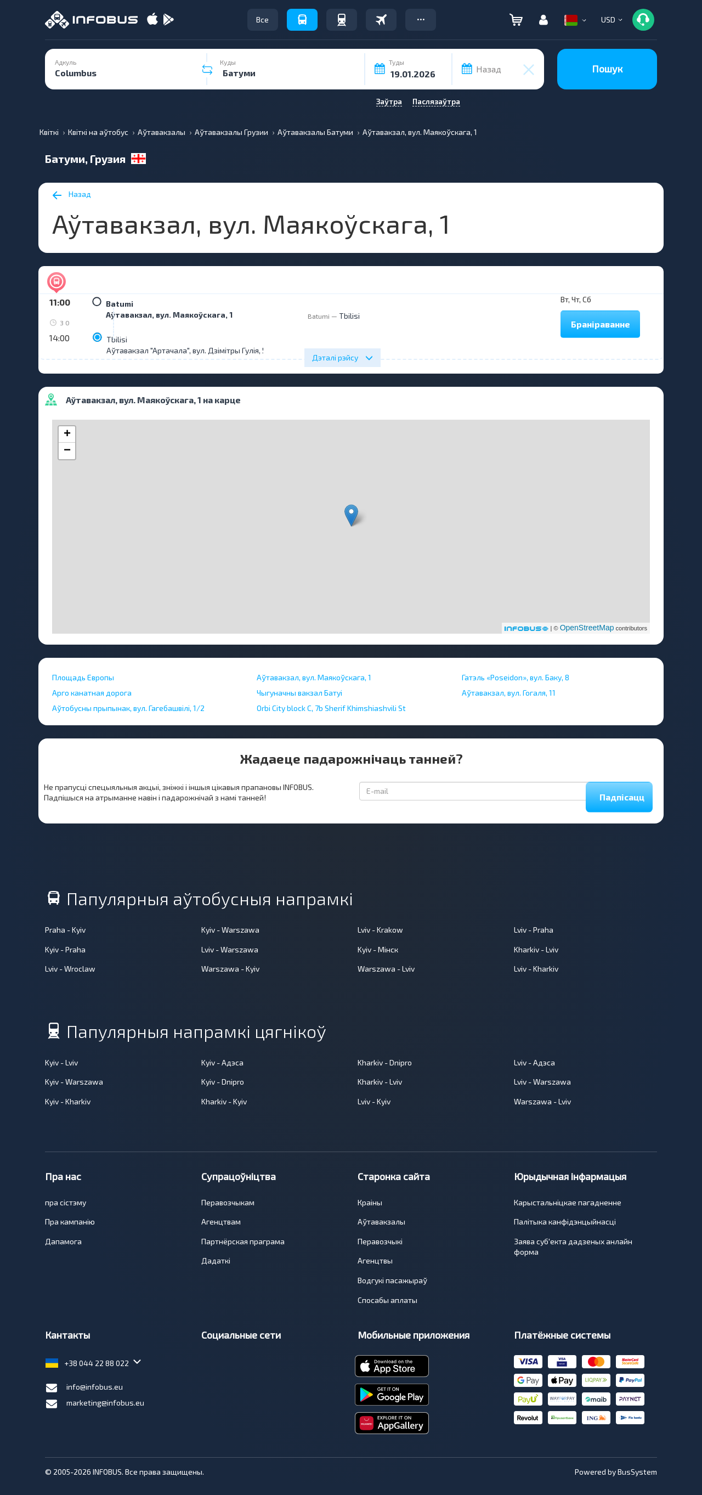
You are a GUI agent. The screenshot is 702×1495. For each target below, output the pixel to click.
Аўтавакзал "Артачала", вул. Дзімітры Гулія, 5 (186, 350)
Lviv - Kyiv (374, 1101)
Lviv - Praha (533, 929)
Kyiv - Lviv (61, 1062)
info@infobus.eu (84, 1388)
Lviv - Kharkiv (536, 968)
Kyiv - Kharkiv (67, 1101)
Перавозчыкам (227, 1202)
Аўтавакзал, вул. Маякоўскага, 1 (169, 314)
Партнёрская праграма (243, 1241)
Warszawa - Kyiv (230, 968)
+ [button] (67, 434)
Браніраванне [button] (600, 324)
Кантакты (67, 1335)
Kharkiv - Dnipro (385, 1062)
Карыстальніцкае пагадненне (567, 1202)
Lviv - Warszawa (229, 949)
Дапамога (63, 1241)
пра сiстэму (65, 1202)
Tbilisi (116, 339)
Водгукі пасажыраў (392, 1280)
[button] (420, 20)
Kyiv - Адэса (222, 1062)
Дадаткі (215, 1260)
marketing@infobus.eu (94, 1404)
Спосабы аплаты (387, 1300)
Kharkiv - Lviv (536, 949)
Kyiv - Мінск (378, 949)
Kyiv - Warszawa (230, 929)
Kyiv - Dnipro (222, 1081)
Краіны (370, 1202)
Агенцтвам (221, 1221)
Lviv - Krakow (380, 929)
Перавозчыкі (380, 1241)
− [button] (67, 451)
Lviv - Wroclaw (70, 968)
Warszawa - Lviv (386, 968)
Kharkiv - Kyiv (224, 1101)
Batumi (119, 303)
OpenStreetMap (587, 627)
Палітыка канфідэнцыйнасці (565, 1221)
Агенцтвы (375, 1260)
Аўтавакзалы (381, 1221)
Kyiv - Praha (65, 949)
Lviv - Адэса (534, 1062)
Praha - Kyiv (65, 929)
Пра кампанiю (70, 1221)
